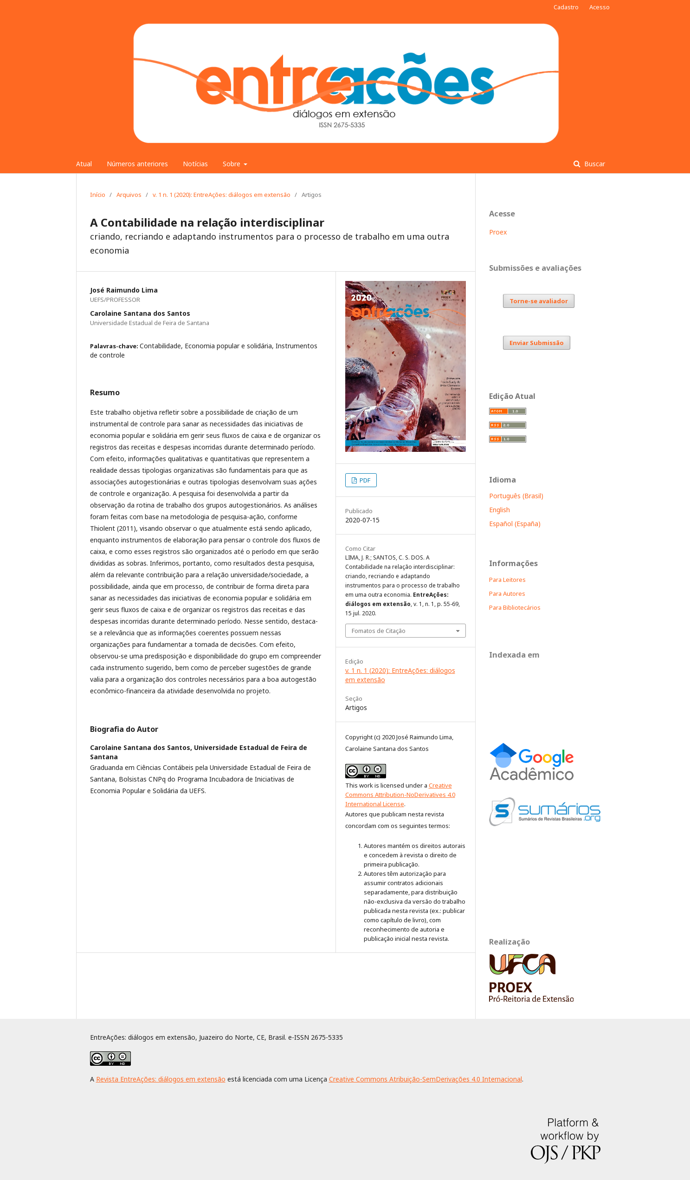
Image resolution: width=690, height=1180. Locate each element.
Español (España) (515, 523)
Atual (84, 163)
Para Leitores (507, 579)
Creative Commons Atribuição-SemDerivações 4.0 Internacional (425, 1079)
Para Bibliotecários (515, 607)
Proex (498, 232)
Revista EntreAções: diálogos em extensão (161, 1079)
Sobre (232, 163)
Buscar (593, 163)
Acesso (599, 7)
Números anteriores (137, 163)
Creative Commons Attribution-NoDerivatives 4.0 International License (400, 794)
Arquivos (129, 194)
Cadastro (566, 7)
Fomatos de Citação (379, 630)
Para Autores (507, 593)
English (499, 509)
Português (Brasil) (516, 495)
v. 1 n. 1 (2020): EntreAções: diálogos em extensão (221, 194)
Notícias (195, 163)
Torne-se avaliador (538, 301)
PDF (364, 480)
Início (97, 194)
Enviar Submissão (536, 343)
